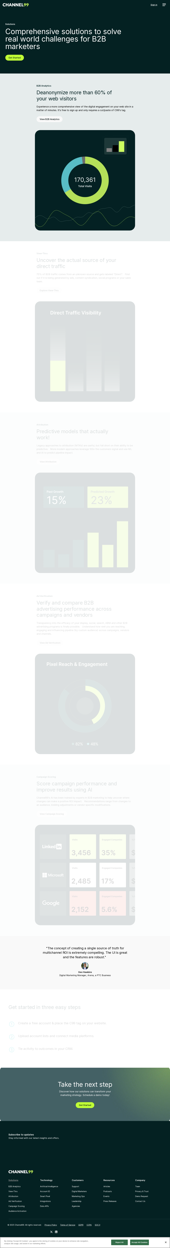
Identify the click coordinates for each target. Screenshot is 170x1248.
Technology (46, 1180)
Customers (78, 1180)
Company (140, 1180)
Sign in (154, 4)
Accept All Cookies (140, 1242)
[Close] (166, 1242)
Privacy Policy (51, 1225)
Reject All (120, 1242)
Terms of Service (67, 1225)
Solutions (13, 1180)
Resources (109, 1180)
